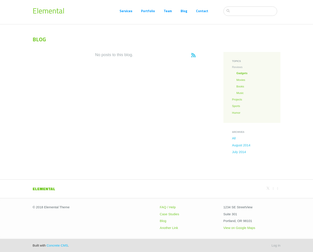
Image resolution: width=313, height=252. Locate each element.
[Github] (273, 188)
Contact (202, 10)
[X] (268, 188)
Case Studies (169, 214)
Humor (236, 112)
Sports (236, 106)
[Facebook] (277, 188)
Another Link (169, 228)
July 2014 (239, 152)
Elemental (48, 10)
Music (240, 93)
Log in (275, 245)
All (234, 138)
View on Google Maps (239, 228)
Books (240, 86)
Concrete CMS (57, 245)
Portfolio (148, 10)
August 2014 (241, 145)
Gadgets (242, 73)
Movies (240, 80)
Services (126, 10)
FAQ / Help (168, 207)
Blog (184, 10)
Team (168, 10)
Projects (237, 99)
